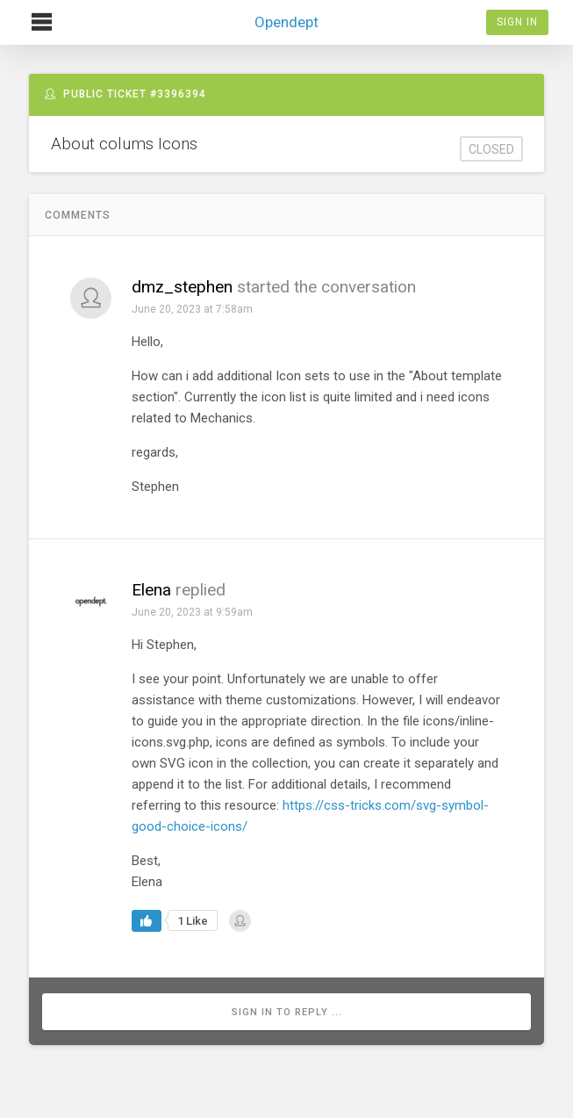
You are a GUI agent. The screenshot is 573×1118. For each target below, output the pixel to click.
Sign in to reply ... (287, 1012)
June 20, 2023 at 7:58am (192, 309)
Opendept (286, 15)
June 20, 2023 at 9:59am (192, 612)
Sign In (517, 22)
